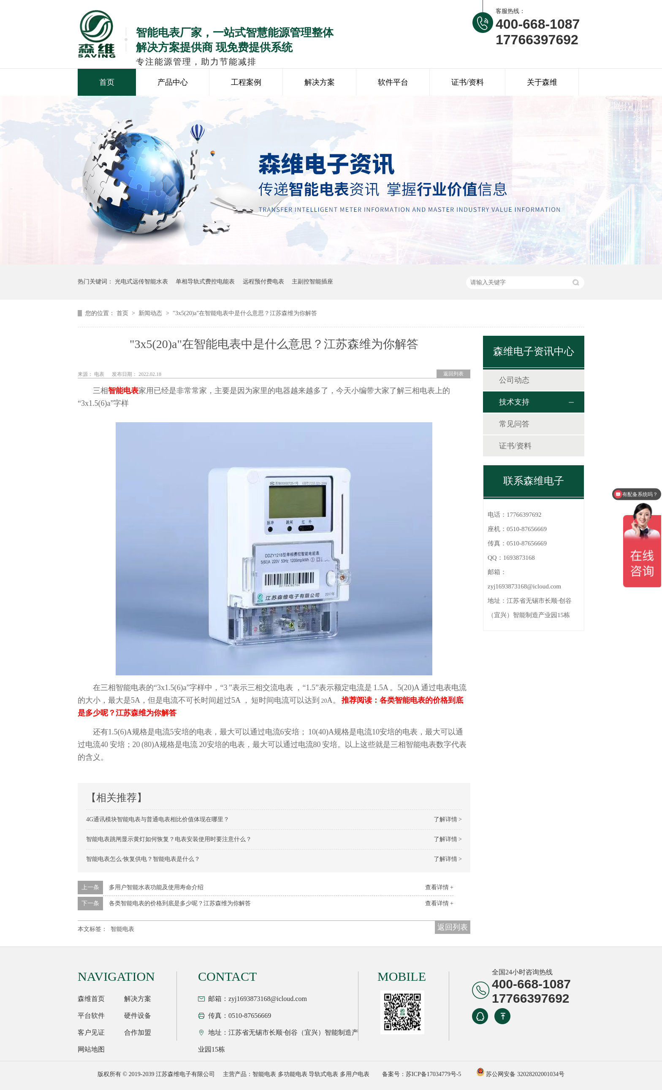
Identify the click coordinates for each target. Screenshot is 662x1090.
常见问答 (514, 424)
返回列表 (453, 374)
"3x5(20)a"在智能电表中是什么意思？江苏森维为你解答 (245, 313)
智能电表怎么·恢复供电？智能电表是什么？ (143, 859)
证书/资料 (467, 82)
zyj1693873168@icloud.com (524, 586)
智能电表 (122, 929)
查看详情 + (439, 887)
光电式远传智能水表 (141, 281)
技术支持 (514, 402)
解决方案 (319, 82)
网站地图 (91, 1049)
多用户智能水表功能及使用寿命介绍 (156, 887)
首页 (106, 82)
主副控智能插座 (312, 281)
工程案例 (246, 82)
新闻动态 (151, 313)
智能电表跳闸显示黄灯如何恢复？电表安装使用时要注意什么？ (169, 839)
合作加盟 (137, 1032)
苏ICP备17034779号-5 (433, 1074)
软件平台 (393, 82)
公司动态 (514, 380)
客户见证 (91, 1032)
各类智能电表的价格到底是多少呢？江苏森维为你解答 (180, 903)
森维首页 (91, 998)
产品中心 (172, 82)
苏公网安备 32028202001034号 (520, 1074)
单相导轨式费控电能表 (205, 281)
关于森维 (542, 82)
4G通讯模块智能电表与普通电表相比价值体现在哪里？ (157, 819)
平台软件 (91, 1015)
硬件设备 (137, 1015)
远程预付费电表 (263, 281)
